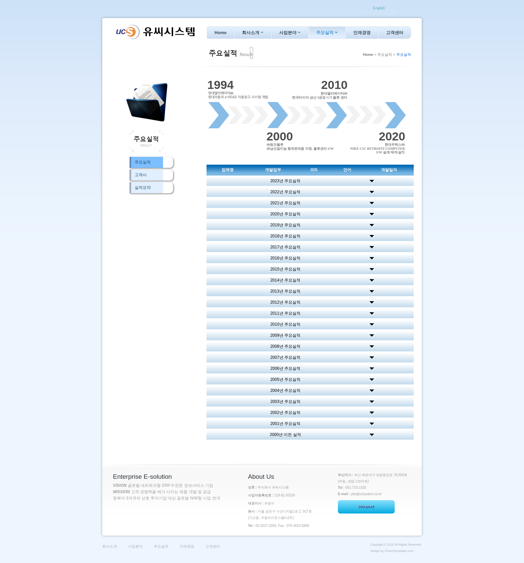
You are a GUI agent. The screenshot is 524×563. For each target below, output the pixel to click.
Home (221, 32)
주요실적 (327, 32)
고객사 (141, 175)
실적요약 (143, 187)
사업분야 (290, 32)
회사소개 (253, 32)
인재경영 (362, 32)
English (379, 8)
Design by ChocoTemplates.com (391, 551)
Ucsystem (154, 32)
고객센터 (394, 32)
